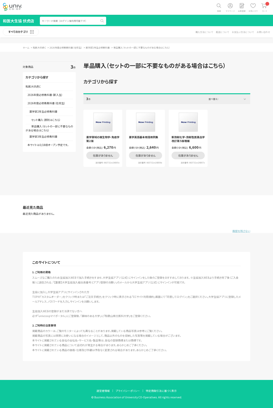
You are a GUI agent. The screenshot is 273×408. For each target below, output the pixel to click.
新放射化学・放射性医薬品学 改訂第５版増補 (188, 139)
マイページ (230, 10)
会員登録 (242, 10)
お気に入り (253, 10)
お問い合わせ (263, 32)
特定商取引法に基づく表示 (161, 390)
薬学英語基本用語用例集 (143, 137)
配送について (222, 32)
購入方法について (204, 32)
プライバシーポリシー (128, 390)
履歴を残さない (241, 231)
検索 (219, 10)
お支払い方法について (243, 32)
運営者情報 (103, 390)
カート (265, 7)
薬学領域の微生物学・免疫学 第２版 (102, 139)
